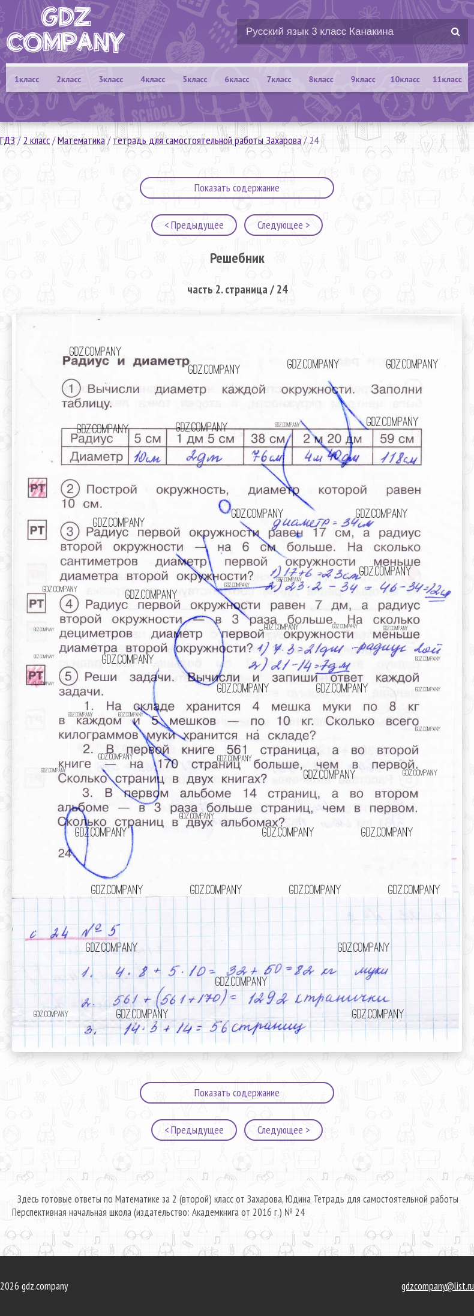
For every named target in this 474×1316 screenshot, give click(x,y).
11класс (447, 79)
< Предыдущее (194, 225)
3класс (110, 79)
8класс (320, 79)
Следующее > (283, 225)
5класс (194, 79)
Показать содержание (237, 187)
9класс (363, 79)
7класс (278, 79)
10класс (405, 79)
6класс (236, 79)
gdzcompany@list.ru (437, 1286)
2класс (68, 79)
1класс (26, 79)
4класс (152, 79)
